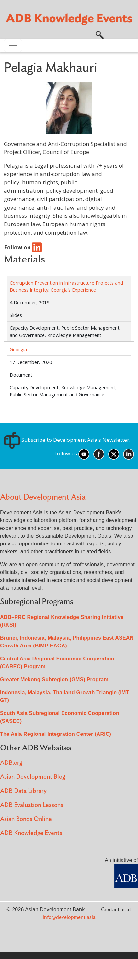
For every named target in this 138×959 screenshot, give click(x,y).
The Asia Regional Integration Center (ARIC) (55, 734)
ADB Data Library (23, 791)
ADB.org (11, 763)
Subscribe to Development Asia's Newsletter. (67, 439)
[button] (100, 34)
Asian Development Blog (32, 777)
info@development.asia (69, 917)
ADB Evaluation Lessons (31, 805)
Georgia (18, 349)
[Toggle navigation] (13, 45)
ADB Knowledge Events (31, 833)
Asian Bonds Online (26, 819)
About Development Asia (43, 497)
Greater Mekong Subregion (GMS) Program (54, 679)
